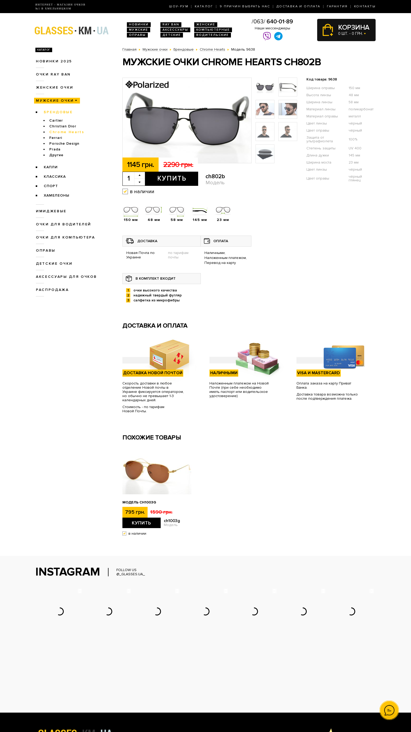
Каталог (204, 6)
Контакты (365, 6)
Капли (51, 167)
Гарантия (337, 6)
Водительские (212, 35)
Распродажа (52, 290)
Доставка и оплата (299, 6)
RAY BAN (171, 24)
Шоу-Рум (178, 6)
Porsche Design (64, 143)
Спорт (51, 186)
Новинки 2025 (54, 61)
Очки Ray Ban (134, 686)
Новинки (139, 24)
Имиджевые (51, 211)
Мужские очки (55, 100)
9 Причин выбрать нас (245, 6)
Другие (56, 155)
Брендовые (58, 112)
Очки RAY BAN (53, 74)
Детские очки (54, 263)
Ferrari (55, 137)
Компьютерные (213, 30)
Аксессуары (175, 30)
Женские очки (54, 87)
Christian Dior (62, 126)
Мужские (138, 30)
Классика (55, 176)
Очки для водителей (63, 224)
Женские (205, 24)
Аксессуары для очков (66, 276)
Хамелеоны (56, 195)
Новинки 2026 (135, 680)
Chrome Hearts (66, 132)
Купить (171, 178)
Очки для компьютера (65, 237)
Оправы (137, 35)
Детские (172, 35)
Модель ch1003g (139, 502)
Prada (55, 149)
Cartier (56, 120)
